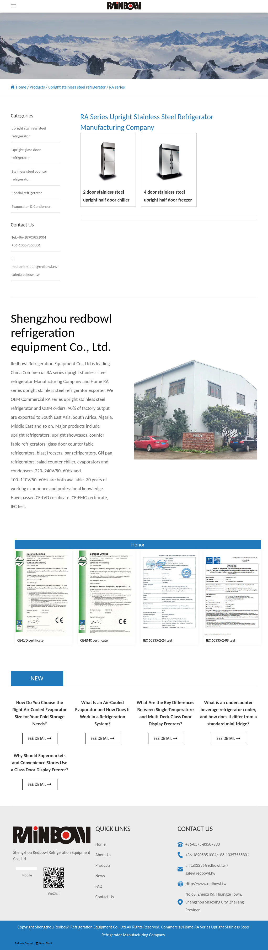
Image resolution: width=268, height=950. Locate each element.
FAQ (98, 886)
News (100, 875)
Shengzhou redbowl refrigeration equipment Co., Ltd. (81, 927)
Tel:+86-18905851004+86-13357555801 (29, 241)
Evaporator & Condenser (31, 206)
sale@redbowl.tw (200, 873)
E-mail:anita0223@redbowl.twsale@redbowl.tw (32, 266)
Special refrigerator (27, 192)
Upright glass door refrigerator (26, 153)
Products (37, 87)
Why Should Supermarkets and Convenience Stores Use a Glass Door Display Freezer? (39, 763)
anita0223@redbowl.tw (205, 865)
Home (21, 87)
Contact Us (104, 896)
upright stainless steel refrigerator (77, 87)
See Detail (39, 738)
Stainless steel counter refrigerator (29, 175)
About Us (103, 854)
